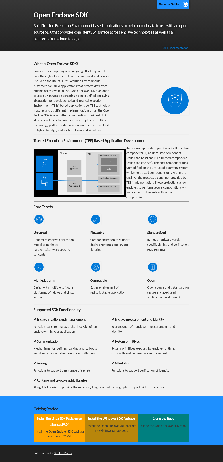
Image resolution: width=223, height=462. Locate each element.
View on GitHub (170, 4)
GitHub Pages (63, 453)
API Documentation (176, 48)
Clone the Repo (163, 418)
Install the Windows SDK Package (111, 418)
